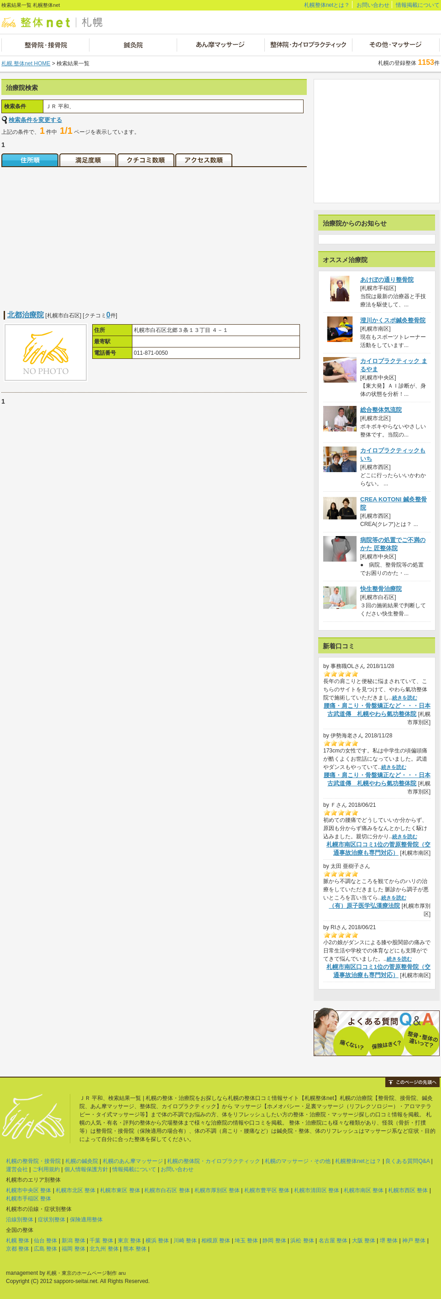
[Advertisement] (78, 233)
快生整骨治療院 (381, 588)
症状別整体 (51, 1219)
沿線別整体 (19, 1219)
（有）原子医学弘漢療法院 (364, 905)
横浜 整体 (157, 1240)
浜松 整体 (302, 1240)
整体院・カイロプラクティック (308, 45)
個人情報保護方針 (86, 1169)
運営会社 (17, 1169)
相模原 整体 (215, 1240)
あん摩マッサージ (220, 45)
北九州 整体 (103, 1249)
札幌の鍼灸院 (81, 1161)
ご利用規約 (46, 1169)
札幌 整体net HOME (25, 63)
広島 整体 (45, 1249)
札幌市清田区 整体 (316, 1190)
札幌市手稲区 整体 (28, 1198)
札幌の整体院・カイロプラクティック (213, 1161)
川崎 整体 (185, 1240)
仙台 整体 (45, 1240)
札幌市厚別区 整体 (217, 1190)
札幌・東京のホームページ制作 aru (86, 1273)
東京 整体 (129, 1240)
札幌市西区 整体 (408, 1190)
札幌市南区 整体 (363, 1190)
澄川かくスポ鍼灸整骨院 (392, 320)
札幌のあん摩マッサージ (133, 1161)
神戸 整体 (413, 1240)
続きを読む (404, 697)
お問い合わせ (373, 5)
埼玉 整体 (246, 1240)
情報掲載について (418, 5)
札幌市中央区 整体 (28, 1190)
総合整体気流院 (381, 409)
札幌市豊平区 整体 (266, 1190)
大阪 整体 (363, 1240)
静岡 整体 (274, 1240)
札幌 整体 (17, 1240)
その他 (396, 45)
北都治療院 (25, 315)
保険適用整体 (86, 1219)
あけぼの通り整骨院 (387, 279)
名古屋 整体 (333, 1240)
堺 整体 (389, 1240)
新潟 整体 (73, 1240)
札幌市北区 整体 (75, 1190)
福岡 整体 (73, 1249)
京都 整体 (17, 1249)
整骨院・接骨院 (45, 45)
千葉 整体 (101, 1240)
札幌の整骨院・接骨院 (33, 1161)
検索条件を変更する (35, 119)
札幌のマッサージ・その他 (298, 1161)
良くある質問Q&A (407, 1161)
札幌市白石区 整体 (166, 1190)
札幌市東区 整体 (120, 1190)
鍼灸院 (133, 45)
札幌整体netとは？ (327, 5)
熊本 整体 (135, 1249)
